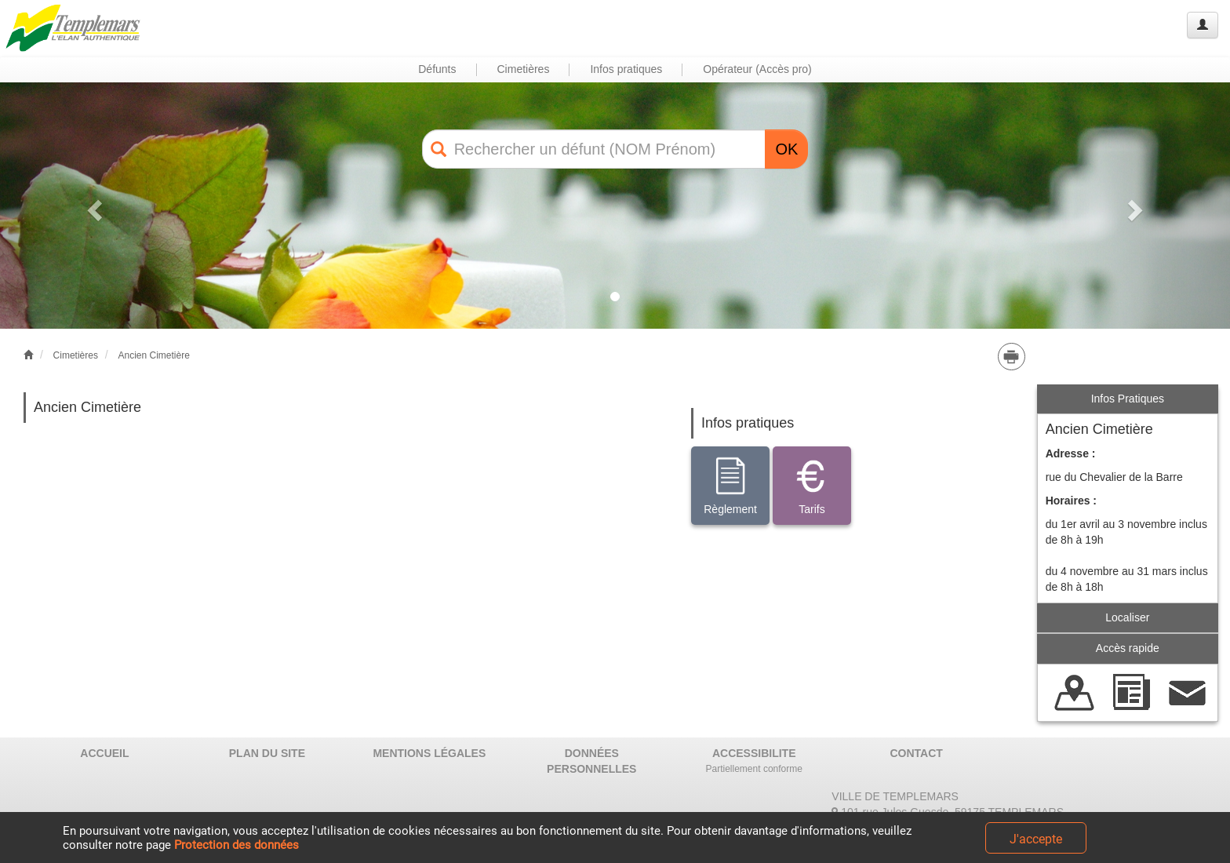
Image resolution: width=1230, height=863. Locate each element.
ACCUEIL (104, 753)
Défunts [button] (437, 69)
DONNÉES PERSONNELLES (591, 761)
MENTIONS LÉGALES (429, 753)
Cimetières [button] (523, 69)
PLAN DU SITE (267, 753)
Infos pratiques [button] (626, 69)
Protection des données (236, 845)
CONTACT (916, 753)
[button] (92, 205)
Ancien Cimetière (153, 355)
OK (786, 149)
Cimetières (75, 355)
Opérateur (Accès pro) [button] (757, 69)
